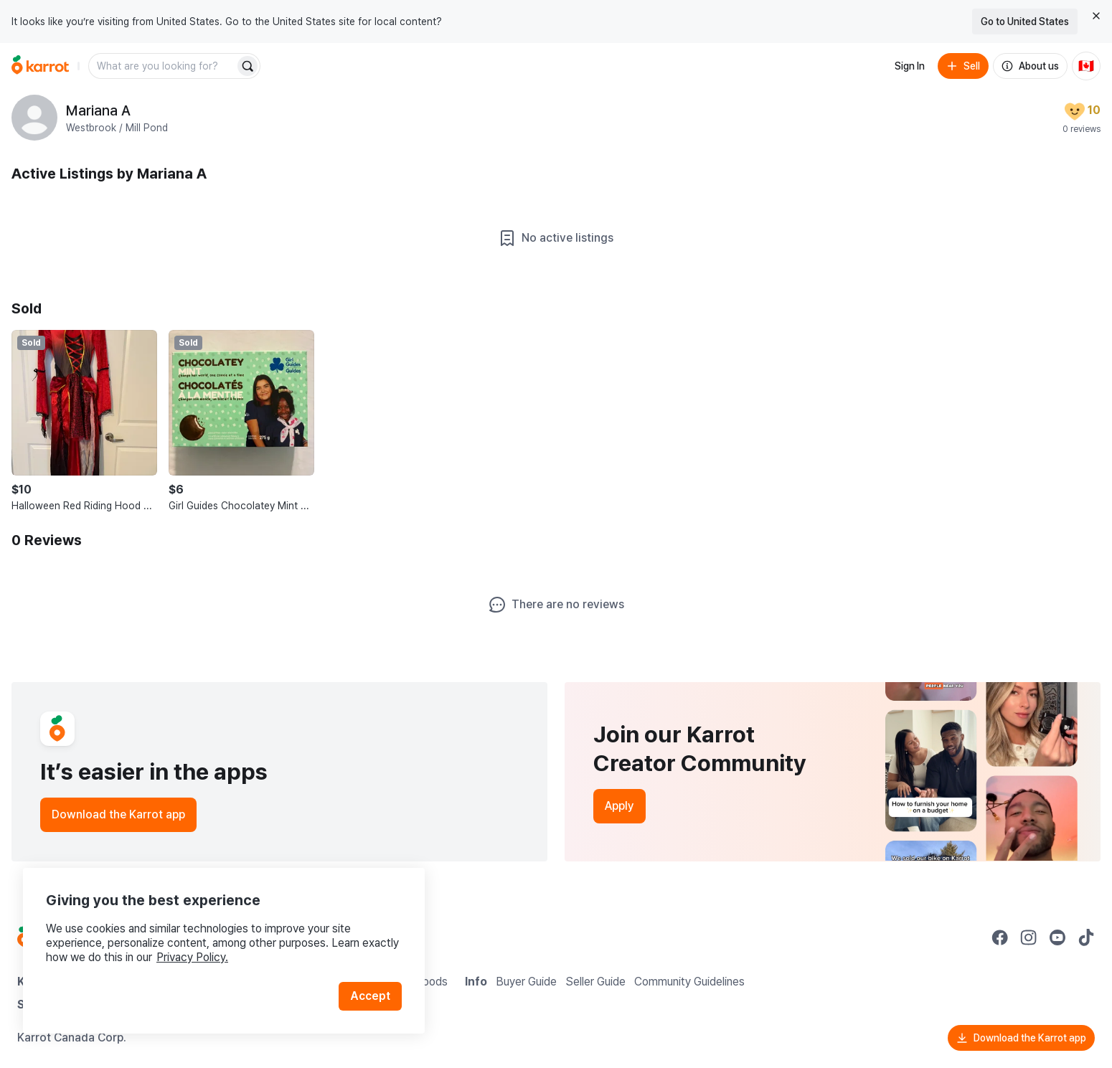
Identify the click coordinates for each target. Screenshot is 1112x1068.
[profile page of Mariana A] (34, 118)
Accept (370, 996)
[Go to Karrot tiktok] (1086, 937)
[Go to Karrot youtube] (1057, 937)
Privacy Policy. (192, 957)
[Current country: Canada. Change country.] (1086, 66)
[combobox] (162, 66)
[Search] (247, 66)
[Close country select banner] (1096, 16)
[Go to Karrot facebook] (1000, 937)
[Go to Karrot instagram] (1028, 937)
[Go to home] (40, 66)
